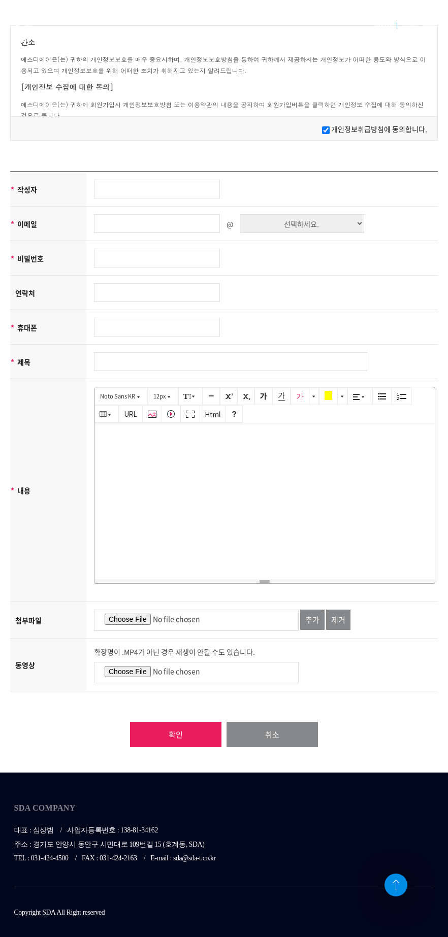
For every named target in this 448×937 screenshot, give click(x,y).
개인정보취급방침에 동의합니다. (379, 129)
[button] (121, 396)
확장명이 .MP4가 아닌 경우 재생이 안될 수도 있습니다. (174, 652)
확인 (176, 734)
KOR (384, 25)
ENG (410, 25)
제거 (338, 619)
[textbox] (264, 499)
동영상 (25, 665)
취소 (272, 734)
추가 (312, 619)
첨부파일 (28, 620)
